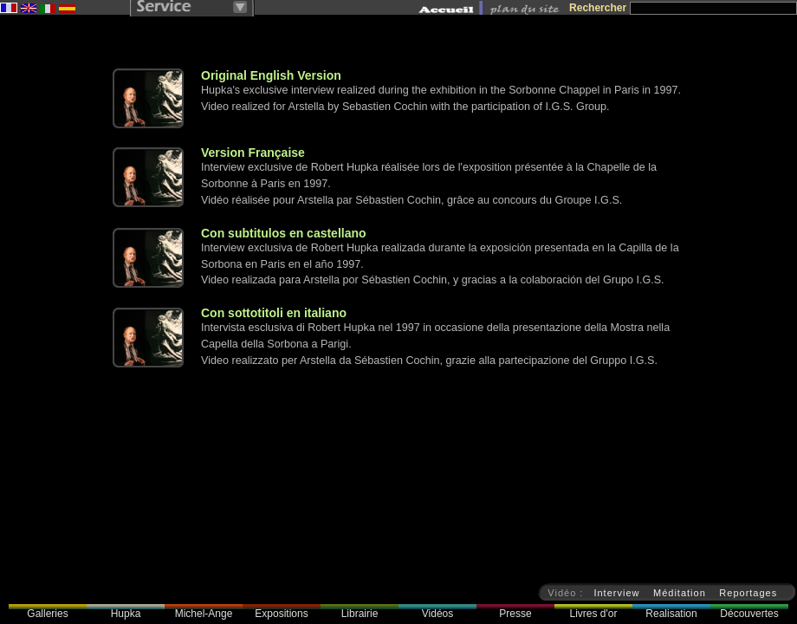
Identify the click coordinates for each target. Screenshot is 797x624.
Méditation (679, 593)
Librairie (360, 614)
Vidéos (437, 614)
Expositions (281, 614)
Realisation (671, 614)
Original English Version (271, 75)
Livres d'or (594, 614)
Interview (616, 593)
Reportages (748, 593)
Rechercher (597, 8)
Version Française (253, 152)
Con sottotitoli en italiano (274, 313)
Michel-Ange (204, 614)
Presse (515, 614)
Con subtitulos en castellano (283, 233)
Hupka (126, 614)
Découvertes (749, 614)
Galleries (47, 614)
